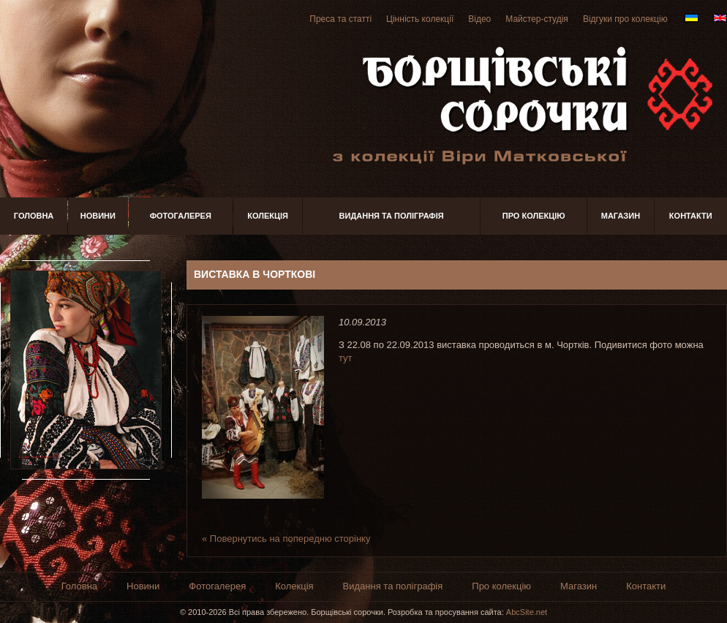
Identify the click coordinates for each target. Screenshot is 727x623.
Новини (98, 215)
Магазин (620, 215)
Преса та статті (340, 19)
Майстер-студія (536, 19)
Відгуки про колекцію (625, 19)
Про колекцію (533, 215)
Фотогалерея (180, 215)
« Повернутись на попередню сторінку (286, 538)
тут (346, 357)
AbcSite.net (526, 612)
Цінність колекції (419, 19)
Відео (479, 19)
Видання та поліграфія (391, 215)
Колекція (267, 215)
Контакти (690, 215)
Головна (33, 215)
